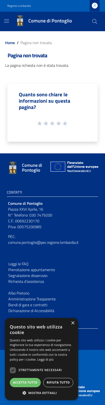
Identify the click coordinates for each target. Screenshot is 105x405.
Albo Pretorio (18, 293)
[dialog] (41, 359)
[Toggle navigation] (7, 21)
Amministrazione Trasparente (32, 299)
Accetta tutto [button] (25, 382)
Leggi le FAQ (18, 264)
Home (10, 43)
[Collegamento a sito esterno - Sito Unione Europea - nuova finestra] (73, 168)
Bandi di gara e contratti (27, 305)
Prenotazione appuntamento (31, 270)
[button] (41, 392)
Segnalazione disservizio (27, 275)
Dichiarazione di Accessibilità (31, 311)
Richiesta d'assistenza (26, 281)
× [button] (72, 323)
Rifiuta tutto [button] (58, 382)
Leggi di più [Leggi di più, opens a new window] (45, 359)
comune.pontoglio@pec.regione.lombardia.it (43, 242)
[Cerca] (95, 21)
